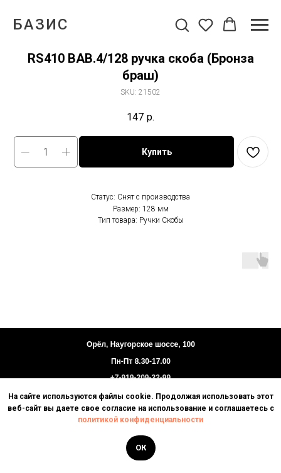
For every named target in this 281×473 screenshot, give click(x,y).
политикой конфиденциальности (140, 419)
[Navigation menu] (259, 25)
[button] (181, 24)
